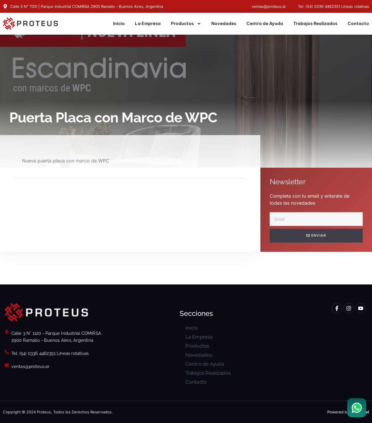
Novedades (223, 23)
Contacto (358, 23)
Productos (186, 24)
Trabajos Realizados (315, 23)
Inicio (119, 23)
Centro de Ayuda (264, 23)
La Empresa (148, 23)
